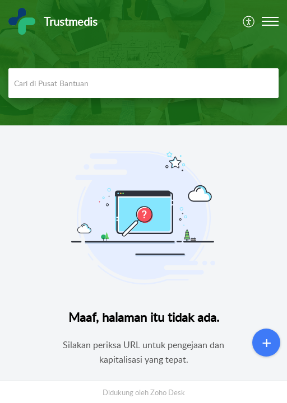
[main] (143, 257)
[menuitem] (249, 21)
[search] (143, 83)
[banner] (143, 62)
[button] (249, 21)
